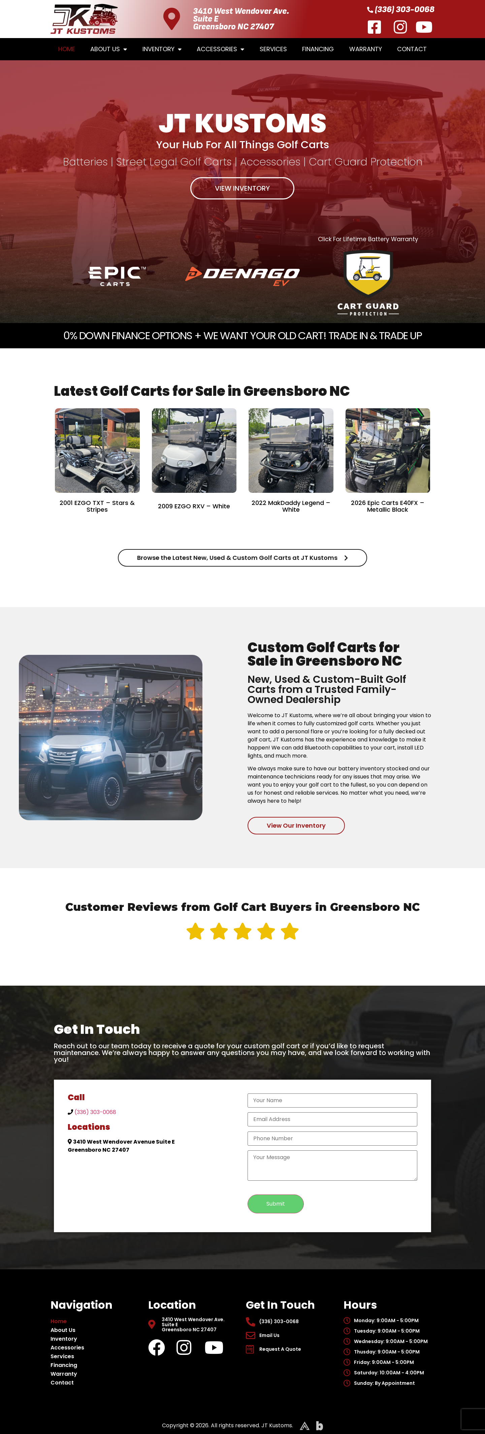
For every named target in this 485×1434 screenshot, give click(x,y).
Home (66, 49)
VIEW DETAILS (97, 527)
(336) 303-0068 (95, 1112)
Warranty (365, 49)
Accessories (220, 49)
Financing (318, 49)
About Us (108, 49)
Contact (412, 49)
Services (273, 49)
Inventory (162, 49)
